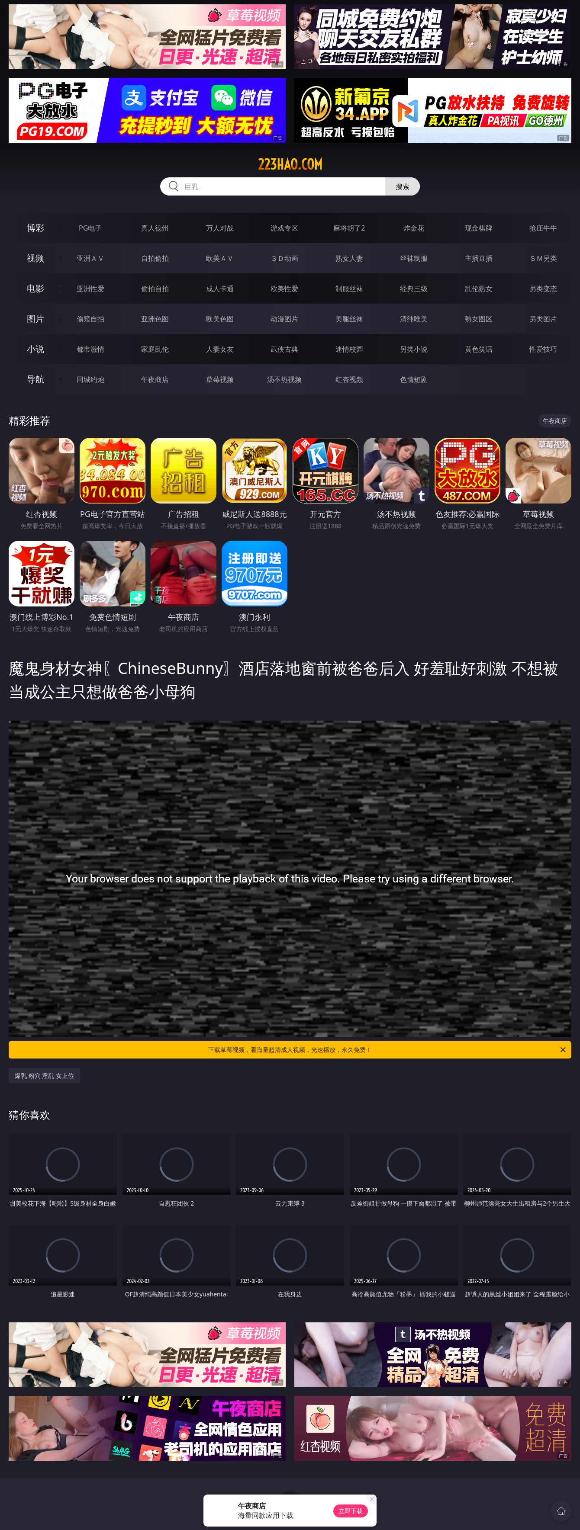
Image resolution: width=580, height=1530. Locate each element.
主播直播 (479, 258)
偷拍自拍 (155, 288)
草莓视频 (220, 379)
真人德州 (155, 228)
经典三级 (414, 288)
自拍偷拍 (155, 258)
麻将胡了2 (349, 228)
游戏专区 (284, 228)
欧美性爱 (284, 288)
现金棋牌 (479, 228)
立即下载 (350, 1511)
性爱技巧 (543, 349)
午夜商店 (155, 379)
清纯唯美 (414, 319)
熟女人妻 (349, 258)
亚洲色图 (155, 319)
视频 (35, 258)
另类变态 (543, 288)
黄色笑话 (479, 349)
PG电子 (90, 228)
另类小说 (414, 349)
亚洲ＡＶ (90, 258)
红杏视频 (349, 379)
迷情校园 (349, 349)
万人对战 (220, 228)
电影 (35, 288)
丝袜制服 (414, 258)
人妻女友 (220, 349)
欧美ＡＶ (220, 258)
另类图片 (543, 319)
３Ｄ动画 (284, 258)
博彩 (35, 228)
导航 (35, 379)
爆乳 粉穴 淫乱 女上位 (44, 1075)
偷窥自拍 (90, 319)
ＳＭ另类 (543, 258)
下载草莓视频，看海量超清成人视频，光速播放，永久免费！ (387, 1050)
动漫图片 (284, 319)
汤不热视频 (284, 379)
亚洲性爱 (90, 288)
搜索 (402, 186)
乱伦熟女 (479, 288)
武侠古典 (284, 349)
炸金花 (413, 228)
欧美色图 (220, 319)
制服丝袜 (349, 288)
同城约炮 (90, 379)
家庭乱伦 (155, 349)
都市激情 (90, 349)
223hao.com (290, 164)
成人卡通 (220, 288)
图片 (35, 318)
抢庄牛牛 (543, 228)
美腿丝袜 (349, 319)
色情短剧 (414, 379)
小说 (35, 349)
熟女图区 (479, 319)
